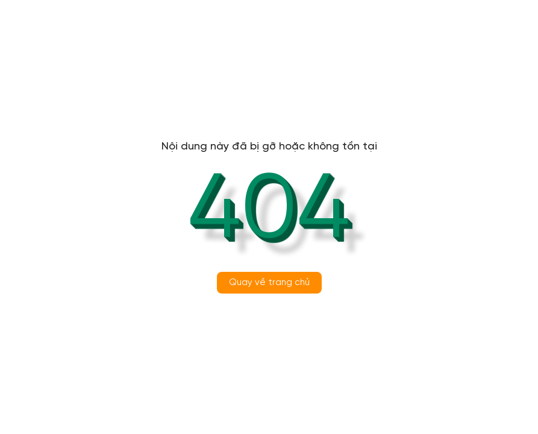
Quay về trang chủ (269, 283)
